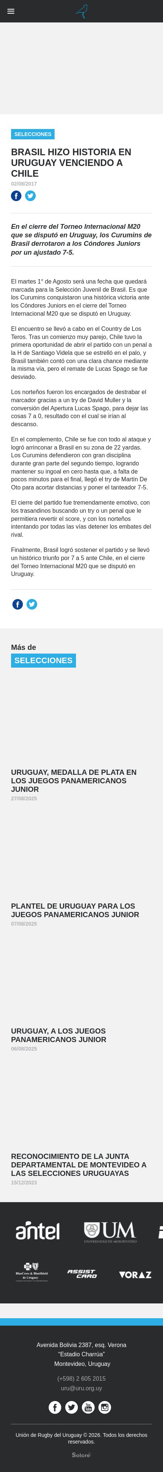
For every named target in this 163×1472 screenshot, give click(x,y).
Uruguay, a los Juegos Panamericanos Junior (59, 1035)
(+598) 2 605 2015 (81, 1379)
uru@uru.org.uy (81, 1388)
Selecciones (32, 134)
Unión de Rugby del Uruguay (81, 11)
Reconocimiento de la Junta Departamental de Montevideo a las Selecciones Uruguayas (79, 1164)
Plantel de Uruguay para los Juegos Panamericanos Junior (75, 910)
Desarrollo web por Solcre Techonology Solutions (81, 1454)
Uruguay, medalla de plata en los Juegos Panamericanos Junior (73, 780)
